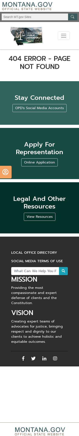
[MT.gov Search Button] (72, 17)
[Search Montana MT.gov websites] (39, 17)
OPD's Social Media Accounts (39, 108)
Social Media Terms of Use (37, 261)
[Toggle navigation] (64, 36)
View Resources (40, 216)
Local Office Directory (34, 252)
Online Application (39, 162)
